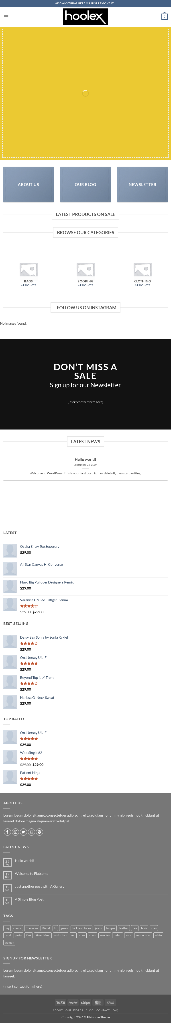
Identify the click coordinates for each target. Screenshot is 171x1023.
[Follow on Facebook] (7, 832)
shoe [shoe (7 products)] (82, 935)
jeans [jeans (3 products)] (98, 928)
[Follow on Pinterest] (39, 832)
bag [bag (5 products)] (7, 928)
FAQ (115, 1010)
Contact (103, 1010)
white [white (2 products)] (158, 935)
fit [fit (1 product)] (55, 928)
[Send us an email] (31, 832)
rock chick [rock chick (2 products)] (60, 935)
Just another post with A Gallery (39, 886)
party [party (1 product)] (18, 935)
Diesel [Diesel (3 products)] (46, 928)
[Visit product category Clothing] (142, 271)
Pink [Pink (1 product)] (28, 935)
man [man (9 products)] (154, 928)
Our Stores (74, 1010)
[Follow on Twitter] (23, 832)
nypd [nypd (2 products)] (8, 935)
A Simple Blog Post (29, 899)
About (58, 1010)
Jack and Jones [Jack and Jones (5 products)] (81, 928)
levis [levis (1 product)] (144, 928)
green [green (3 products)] (64, 928)
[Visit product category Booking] (85, 271)
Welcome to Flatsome (31, 873)
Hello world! (85, 459)
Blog (90, 1010)
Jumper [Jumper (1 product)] (110, 928)
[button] (6, 16)
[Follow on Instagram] (15, 832)
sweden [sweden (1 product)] (105, 935)
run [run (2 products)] (73, 935)
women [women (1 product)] (9, 942)
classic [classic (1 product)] (17, 928)
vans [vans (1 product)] (129, 935)
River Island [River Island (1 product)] (42, 935)
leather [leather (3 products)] (123, 928)
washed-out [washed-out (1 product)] (143, 935)
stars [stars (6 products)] (92, 935)
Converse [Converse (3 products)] (32, 928)
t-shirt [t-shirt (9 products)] (118, 935)
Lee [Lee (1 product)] (134, 928)
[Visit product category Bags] (28, 271)
